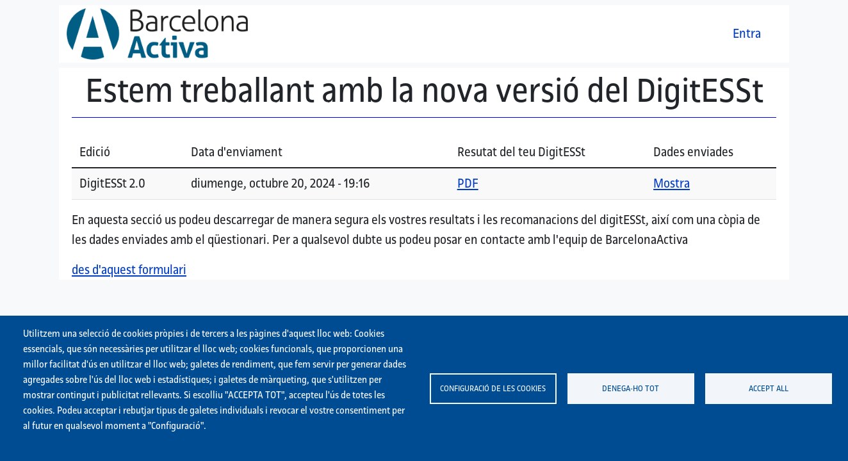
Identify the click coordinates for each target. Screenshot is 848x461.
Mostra (671, 183)
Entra (747, 33)
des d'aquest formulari (129, 269)
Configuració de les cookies (493, 388)
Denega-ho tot (630, 388)
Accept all (768, 388)
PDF (467, 183)
